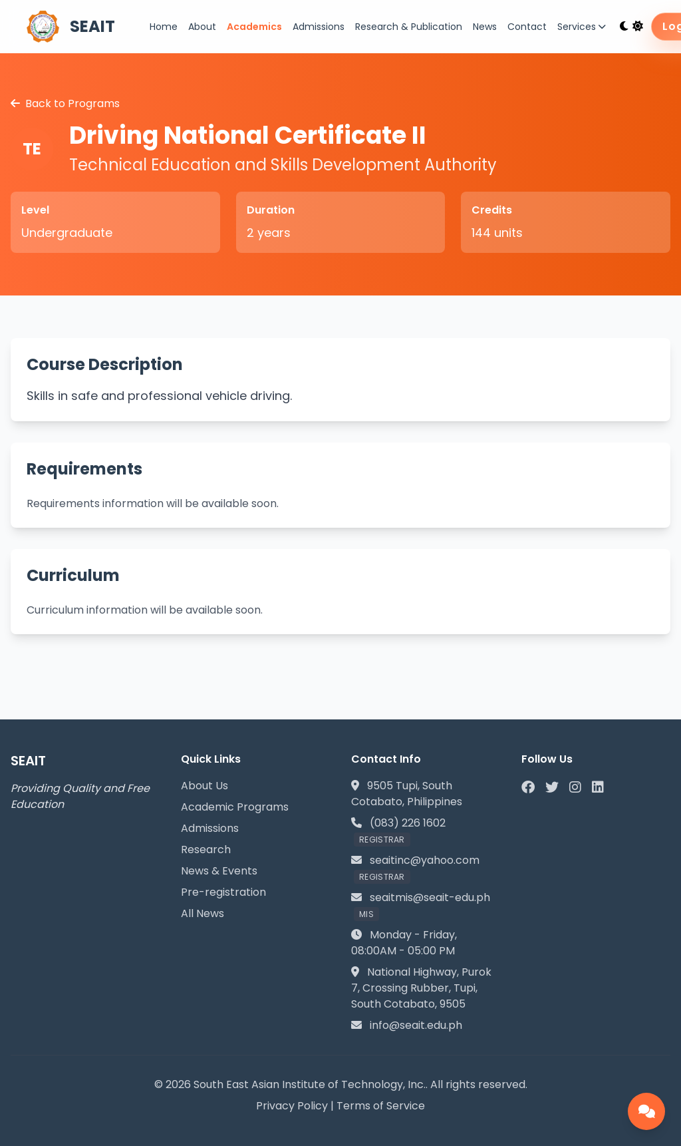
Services (581, 26)
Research (206, 849)
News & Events (219, 870)
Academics (254, 26)
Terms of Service (381, 1105)
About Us (204, 785)
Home (164, 26)
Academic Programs (235, 807)
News (485, 26)
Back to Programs (65, 103)
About (202, 26)
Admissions (318, 26)
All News (202, 913)
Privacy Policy (292, 1105)
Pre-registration (223, 892)
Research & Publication (408, 26)
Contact (527, 26)
